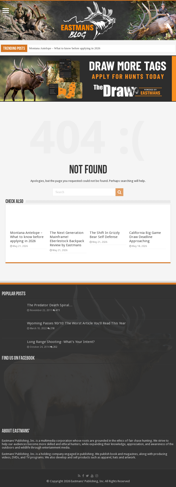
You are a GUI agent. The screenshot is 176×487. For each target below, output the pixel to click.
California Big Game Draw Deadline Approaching (145, 237)
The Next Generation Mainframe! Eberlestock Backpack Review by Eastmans (67, 239)
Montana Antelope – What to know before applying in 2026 (64, 48)
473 (58, 310)
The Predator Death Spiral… (49, 305)
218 (52, 328)
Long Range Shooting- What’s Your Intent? (61, 342)
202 (55, 346)
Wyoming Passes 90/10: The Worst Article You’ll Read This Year (76, 323)
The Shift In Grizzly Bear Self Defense (105, 235)
